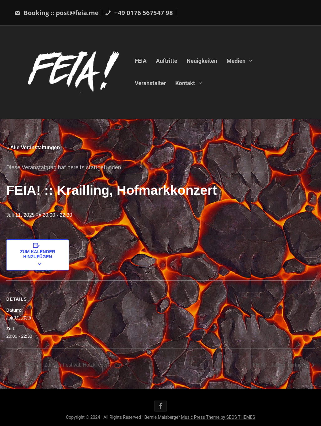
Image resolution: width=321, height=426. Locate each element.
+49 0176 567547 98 (139, 12)
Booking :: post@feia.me (56, 12)
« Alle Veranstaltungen (33, 147)
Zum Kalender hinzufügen (37, 254)
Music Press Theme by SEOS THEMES (218, 417)
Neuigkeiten (202, 60)
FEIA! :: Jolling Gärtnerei (281, 365)
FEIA (141, 60)
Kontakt (185, 83)
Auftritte (166, 60)
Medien (236, 60)
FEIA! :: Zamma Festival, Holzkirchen (67, 365)
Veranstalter (150, 83)
